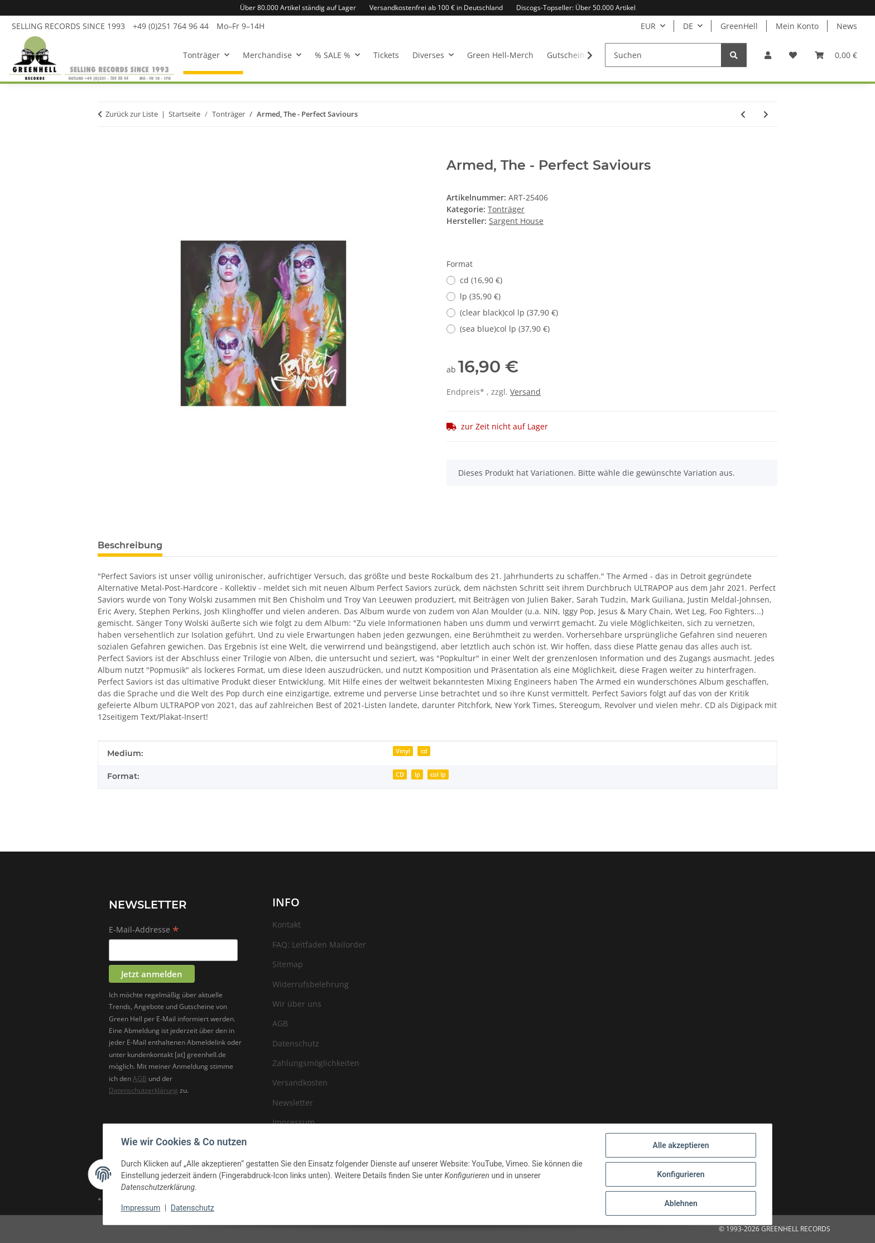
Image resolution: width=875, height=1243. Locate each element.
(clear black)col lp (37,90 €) (509, 312)
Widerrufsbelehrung (310, 984)
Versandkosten (300, 1082)
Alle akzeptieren (680, 1145)
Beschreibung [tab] (130, 545)
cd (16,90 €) (481, 280)
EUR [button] (648, 26)
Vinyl (403, 751)
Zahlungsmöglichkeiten (315, 1063)
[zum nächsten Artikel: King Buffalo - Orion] (765, 114)
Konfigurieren (680, 1174)
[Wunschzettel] (793, 55)
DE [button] (688, 26)
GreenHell (739, 26)
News (846, 26)
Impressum (140, 1208)
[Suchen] (663, 55)
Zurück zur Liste (131, 114)
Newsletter (292, 1102)
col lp (438, 774)
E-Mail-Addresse (144, 930)
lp (417, 774)
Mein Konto (797, 26)
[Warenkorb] (836, 55)
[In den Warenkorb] (107, 151)
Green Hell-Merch (500, 55)
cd (424, 751)
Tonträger (506, 209)
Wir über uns (296, 1003)
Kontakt (286, 924)
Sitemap (287, 964)
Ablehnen (680, 1203)
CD (400, 774)
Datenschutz (192, 1208)
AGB (140, 1078)
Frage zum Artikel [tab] (221, 545)
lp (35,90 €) (480, 296)
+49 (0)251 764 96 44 (171, 26)
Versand (525, 391)
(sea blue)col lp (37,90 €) (505, 328)
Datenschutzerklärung (143, 1090)
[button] (768, 55)
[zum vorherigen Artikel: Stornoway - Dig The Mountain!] (743, 114)
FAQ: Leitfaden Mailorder (319, 944)
